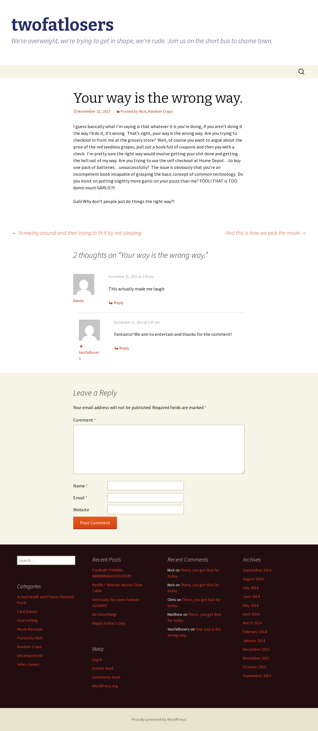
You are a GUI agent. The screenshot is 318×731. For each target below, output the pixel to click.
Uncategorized (29, 655)
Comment (84, 420)
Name (80, 486)
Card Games (27, 611)
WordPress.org (105, 685)
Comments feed (106, 677)
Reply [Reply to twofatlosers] (124, 348)
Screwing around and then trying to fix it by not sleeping (76, 232)
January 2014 (254, 640)
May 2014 (250, 605)
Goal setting (27, 620)
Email (80, 497)
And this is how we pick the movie (266, 232)
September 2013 (257, 675)
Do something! (104, 614)
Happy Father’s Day (108, 623)
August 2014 (253, 578)
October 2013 (254, 666)
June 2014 (251, 596)
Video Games (28, 664)
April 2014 (251, 614)
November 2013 (256, 658)
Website (81, 509)
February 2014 (255, 631)
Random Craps (160, 111)
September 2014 (257, 570)
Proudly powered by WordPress (159, 719)
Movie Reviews (30, 629)
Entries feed (102, 668)
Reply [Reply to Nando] (119, 302)
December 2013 (256, 649)
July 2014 (250, 587)
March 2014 (252, 622)
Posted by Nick (133, 111)
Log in (97, 659)
